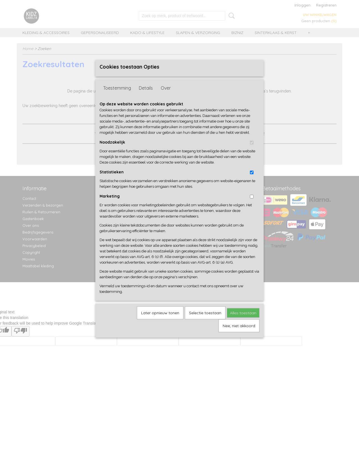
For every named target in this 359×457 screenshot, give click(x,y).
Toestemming (117, 97)
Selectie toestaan (205, 321)
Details (146, 97)
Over (166, 97)
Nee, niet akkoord (239, 334)
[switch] (252, 151)
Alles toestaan (243, 321)
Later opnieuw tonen (160, 321)
